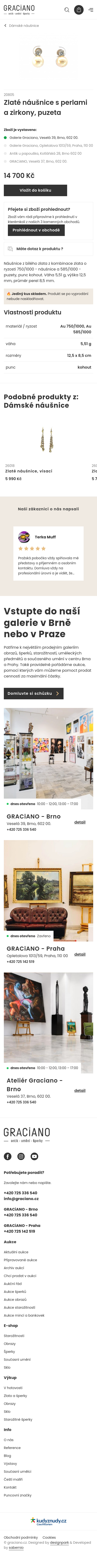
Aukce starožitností (19, 1307)
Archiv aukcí (14, 1268)
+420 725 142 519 (20, 961)
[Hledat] (67, 9)
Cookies (49, 1537)
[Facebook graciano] (7, 1156)
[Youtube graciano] (34, 1156)
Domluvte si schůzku (34, 693)
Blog (7, 1455)
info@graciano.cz (21, 1199)
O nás (8, 1439)
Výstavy (10, 1463)
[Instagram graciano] (21, 1156)
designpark (59, 1542)
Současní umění (17, 1359)
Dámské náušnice (21, 25)
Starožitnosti (14, 1335)
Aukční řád (13, 1283)
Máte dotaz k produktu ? (35, 249)
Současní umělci (17, 1471)
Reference (12, 1447)
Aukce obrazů (15, 1299)
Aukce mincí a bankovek (24, 1315)
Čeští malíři (13, 1479)
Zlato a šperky (15, 1395)
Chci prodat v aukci (20, 1275)
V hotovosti (13, 1387)
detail (80, 822)
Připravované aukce (20, 1260)
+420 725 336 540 (21, 829)
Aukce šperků (15, 1291)
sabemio (16, 1547)
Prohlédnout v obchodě (36, 230)
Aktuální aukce (16, 1252)
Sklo (7, 1367)
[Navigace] (90, 9)
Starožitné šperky (18, 1419)
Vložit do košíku (35, 190)
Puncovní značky (18, 1495)
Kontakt (10, 1487)
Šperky (9, 1351)
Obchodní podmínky (21, 1537)
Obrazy (10, 1343)
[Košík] (79, 10)
